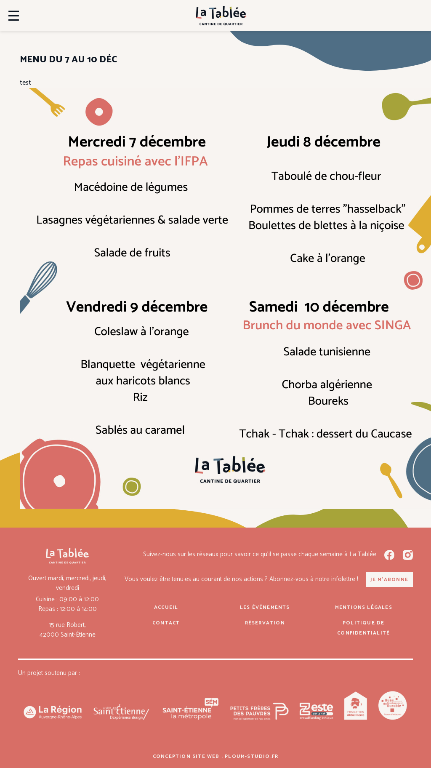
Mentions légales (363, 607)
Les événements (265, 607)
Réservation (265, 623)
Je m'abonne (389, 580)
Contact (166, 623)
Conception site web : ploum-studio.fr (215, 756)
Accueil (166, 607)
